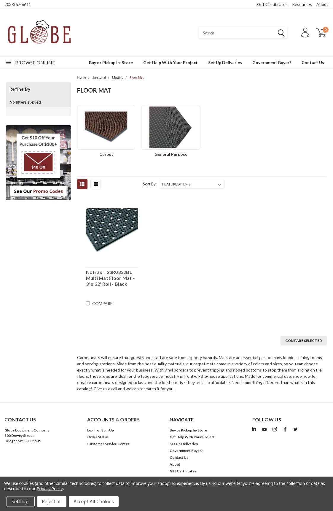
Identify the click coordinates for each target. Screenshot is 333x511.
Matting (117, 78)
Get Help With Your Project (170, 62)
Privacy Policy (50, 488)
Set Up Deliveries (225, 62)
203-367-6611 (17, 4)
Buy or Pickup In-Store (111, 62)
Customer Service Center (108, 444)
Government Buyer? (271, 62)
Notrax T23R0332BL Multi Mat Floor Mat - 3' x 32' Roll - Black (110, 278)
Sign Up (107, 430)
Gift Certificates (272, 4)
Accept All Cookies (94, 501)
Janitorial (99, 78)
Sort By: (150, 184)
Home (81, 78)
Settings (21, 501)
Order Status (98, 437)
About (322, 4)
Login (91, 430)
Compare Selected (303, 340)
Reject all (52, 501)
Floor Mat (137, 78)
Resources (302, 4)
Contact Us (313, 62)
